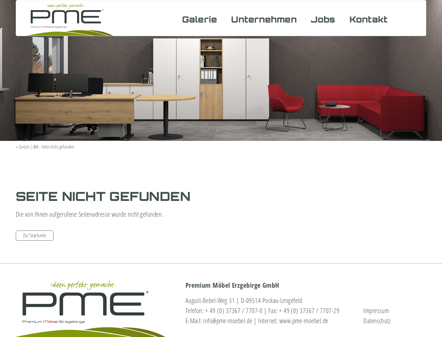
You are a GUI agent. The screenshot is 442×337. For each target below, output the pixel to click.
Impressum (376, 310)
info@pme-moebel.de (227, 320)
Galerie (199, 19)
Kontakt (368, 19)
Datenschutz (376, 320)
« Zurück (22, 147)
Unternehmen (264, 19)
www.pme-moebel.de (303, 320)
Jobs (323, 19)
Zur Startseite (34, 235)
